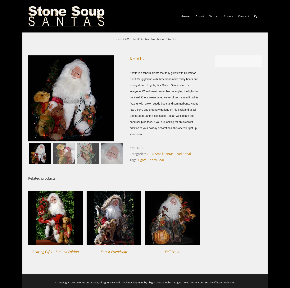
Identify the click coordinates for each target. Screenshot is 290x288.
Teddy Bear (156, 160)
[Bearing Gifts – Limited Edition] (55, 194)
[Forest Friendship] (114, 194)
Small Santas (164, 154)
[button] (255, 16)
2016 (150, 154)
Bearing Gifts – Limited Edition (55, 251)
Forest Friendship (114, 251)
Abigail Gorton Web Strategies (165, 282)
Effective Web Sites (224, 282)
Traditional (183, 154)
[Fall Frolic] (172, 194)
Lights (142, 160)
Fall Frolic (172, 251)
